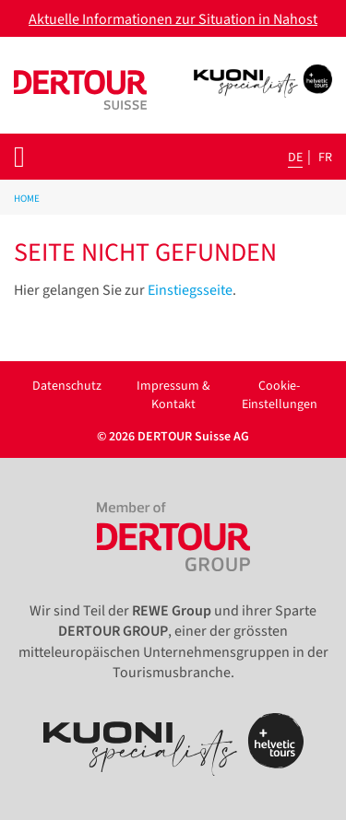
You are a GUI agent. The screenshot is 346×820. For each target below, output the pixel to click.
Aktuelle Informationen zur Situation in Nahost (173, 19)
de (295, 157)
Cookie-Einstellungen (279, 395)
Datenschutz (66, 386)
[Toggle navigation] (19, 156)
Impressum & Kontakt (173, 395)
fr (325, 157)
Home (27, 198)
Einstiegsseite (190, 290)
